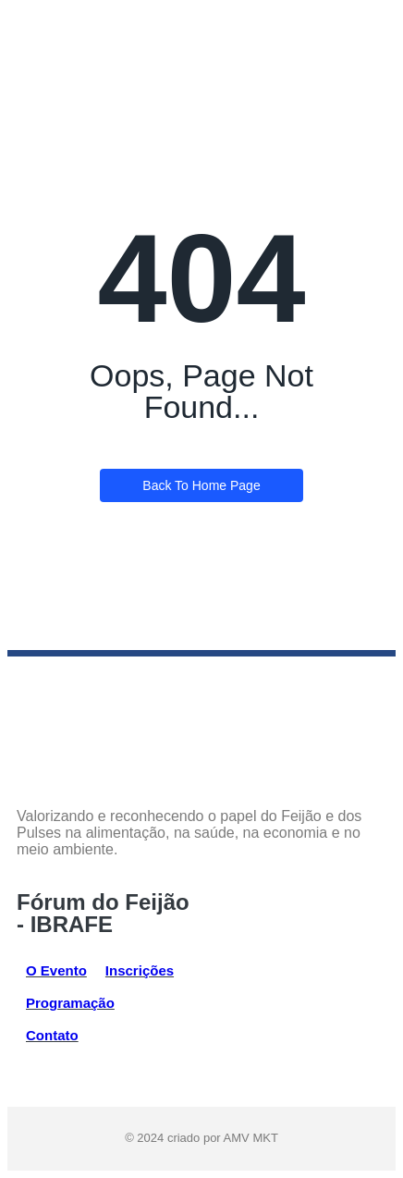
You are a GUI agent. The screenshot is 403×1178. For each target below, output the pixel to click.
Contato (52, 1035)
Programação (70, 1003)
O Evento (56, 970)
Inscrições (139, 970)
